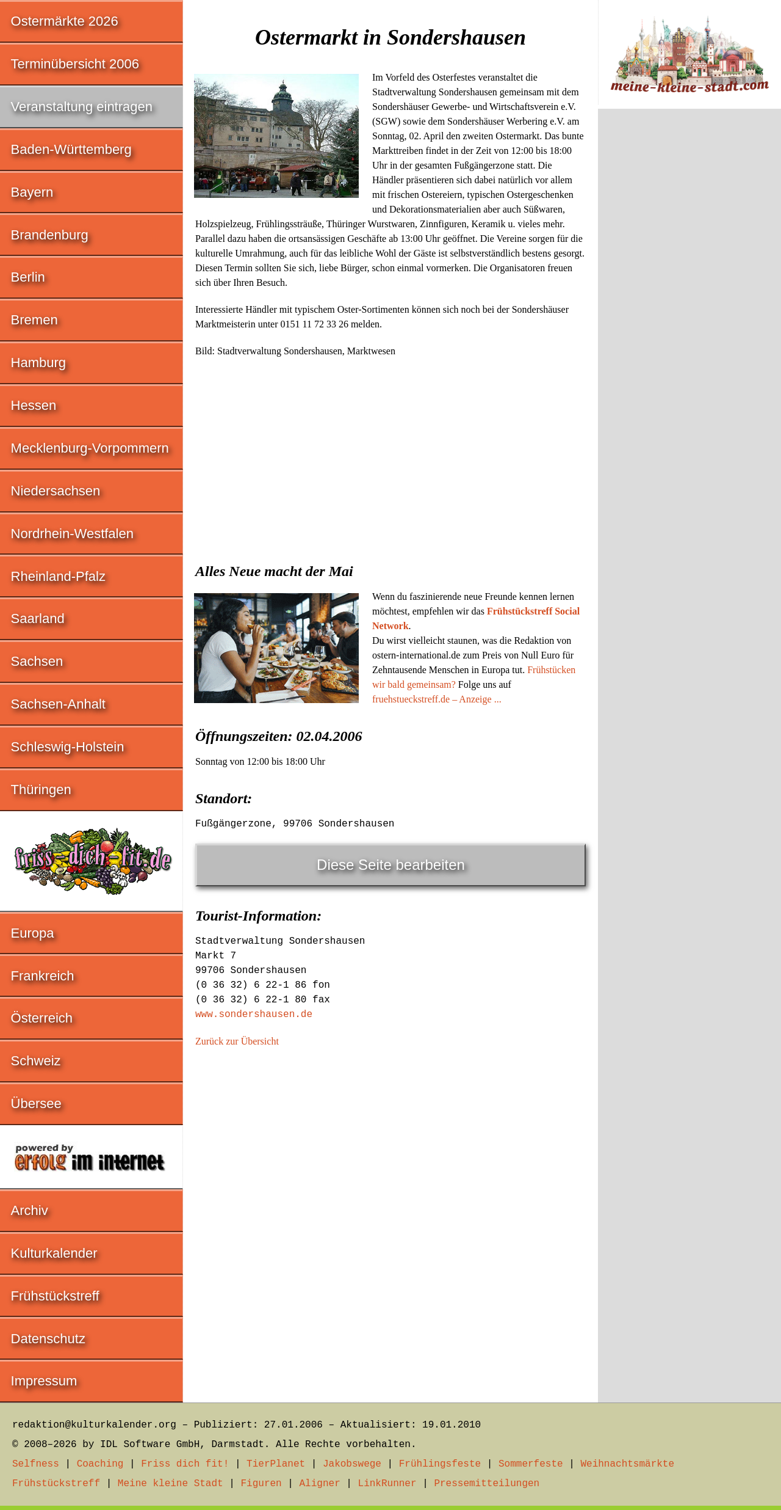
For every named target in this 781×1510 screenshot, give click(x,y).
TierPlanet (276, 1464)
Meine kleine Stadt (170, 1483)
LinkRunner (387, 1483)
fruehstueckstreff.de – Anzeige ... (437, 699)
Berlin (28, 277)
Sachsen (37, 661)
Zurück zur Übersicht (237, 1041)
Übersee (36, 1103)
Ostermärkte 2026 (64, 21)
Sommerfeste (530, 1464)
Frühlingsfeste (440, 1464)
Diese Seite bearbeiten (391, 864)
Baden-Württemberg (71, 149)
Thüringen (41, 789)
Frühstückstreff (55, 1296)
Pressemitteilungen (486, 1483)
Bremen (34, 319)
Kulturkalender (54, 1253)
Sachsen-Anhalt (58, 704)
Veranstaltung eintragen (82, 106)
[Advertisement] (390, 456)
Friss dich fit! (185, 1464)
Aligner (320, 1483)
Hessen (34, 405)
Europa (32, 933)
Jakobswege (352, 1464)
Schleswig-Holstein (67, 746)
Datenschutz (48, 1338)
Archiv (29, 1210)
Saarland (38, 618)
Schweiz (36, 1060)
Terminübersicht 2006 (75, 63)
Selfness (35, 1464)
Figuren (260, 1483)
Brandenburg (49, 235)
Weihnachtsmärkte (627, 1464)
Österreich (42, 1018)
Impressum (44, 1380)
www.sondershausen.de (253, 1014)
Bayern (32, 192)
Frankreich (42, 975)
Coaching (100, 1464)
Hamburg (38, 362)
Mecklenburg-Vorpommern (90, 448)
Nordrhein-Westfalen (72, 533)
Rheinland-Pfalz (58, 576)
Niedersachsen (56, 490)
